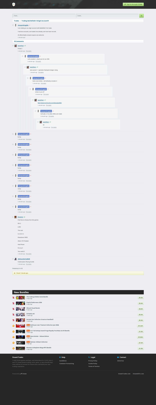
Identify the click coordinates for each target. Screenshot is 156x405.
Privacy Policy (92, 389)
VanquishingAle (23, 53)
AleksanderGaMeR (24, 287)
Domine (20, 245)
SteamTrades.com (124, 402)
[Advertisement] (72, 25)
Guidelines (63, 389)
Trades (16, 49)
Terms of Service (93, 394)
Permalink (28, 79)
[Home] (13, 4)
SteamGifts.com (138, 402)
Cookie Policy (92, 391)
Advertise (120, 389)
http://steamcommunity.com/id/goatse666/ (50, 131)
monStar (21, 74)
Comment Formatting (66, 391)
